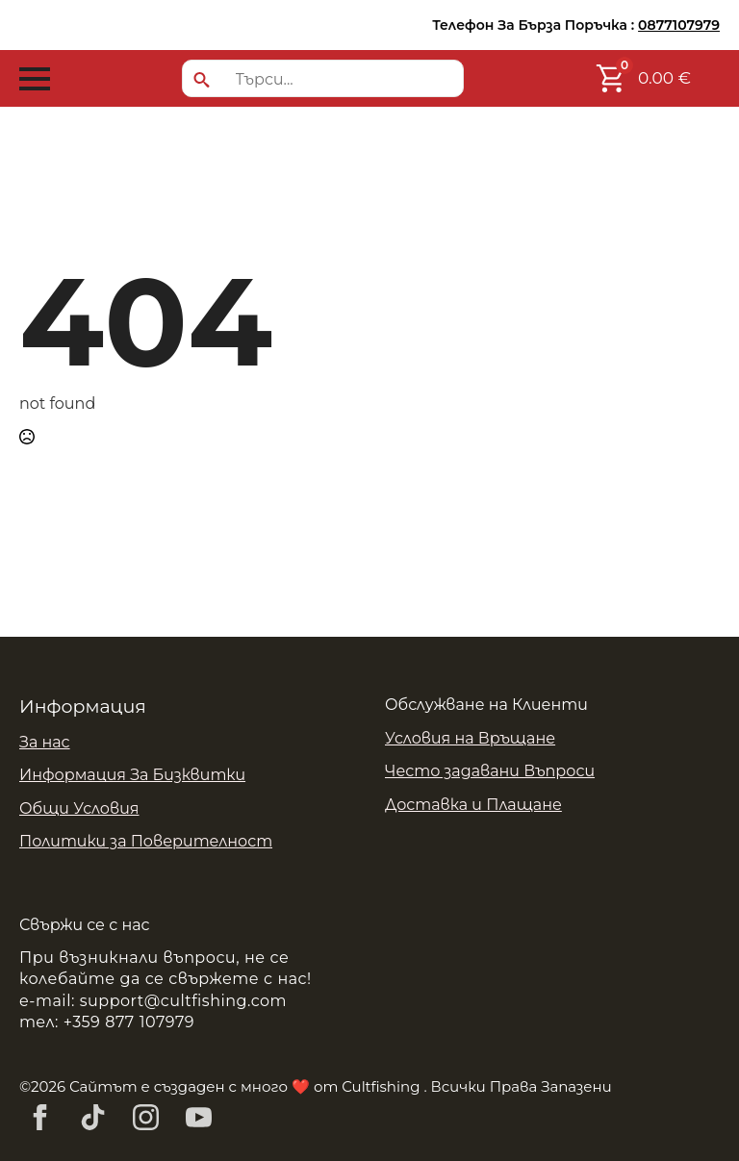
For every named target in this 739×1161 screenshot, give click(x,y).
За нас (44, 742)
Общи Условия (79, 808)
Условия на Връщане (470, 738)
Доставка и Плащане (473, 804)
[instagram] (145, 1117)
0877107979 (679, 25)
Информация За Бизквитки (132, 775)
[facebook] (40, 1117)
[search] (201, 79)
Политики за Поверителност (145, 841)
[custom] (93, 1117)
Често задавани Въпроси (490, 771)
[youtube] (198, 1117)
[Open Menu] (34, 78)
